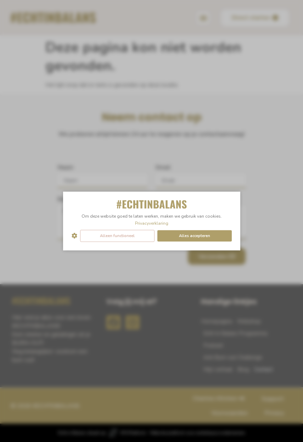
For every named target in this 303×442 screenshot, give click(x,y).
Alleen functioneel (117, 235)
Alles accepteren (194, 235)
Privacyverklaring (151, 223)
